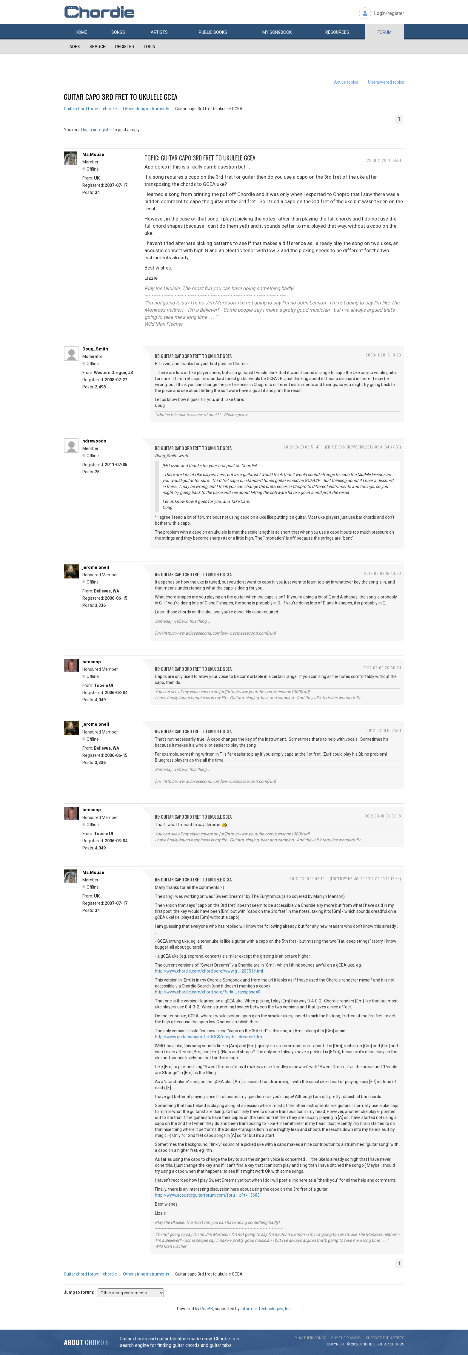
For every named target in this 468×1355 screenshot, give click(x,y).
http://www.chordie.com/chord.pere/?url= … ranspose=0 (207, 992)
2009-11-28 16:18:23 (383, 354)
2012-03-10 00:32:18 (383, 815)
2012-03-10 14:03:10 (307, 878)
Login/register (389, 13)
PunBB (206, 1308)
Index (74, 46)
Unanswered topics (386, 82)
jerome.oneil (95, 567)
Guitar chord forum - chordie (90, 108)
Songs (118, 32)
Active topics (346, 82)
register (105, 129)
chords (397, 1344)
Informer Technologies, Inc (265, 1308)
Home (81, 32)
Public (213, 32)
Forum (385, 32)
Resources (337, 32)
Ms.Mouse (93, 154)
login (87, 129)
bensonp (91, 662)
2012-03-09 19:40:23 (382, 573)
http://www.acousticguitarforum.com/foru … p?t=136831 (208, 1195)
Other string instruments (146, 108)
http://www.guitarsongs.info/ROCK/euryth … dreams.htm (208, 1036)
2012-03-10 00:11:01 (384, 730)
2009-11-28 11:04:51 (384, 160)
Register (124, 46)
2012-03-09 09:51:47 (302, 446)
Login (149, 46)
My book (277, 32)
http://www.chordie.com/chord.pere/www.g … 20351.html (209, 971)
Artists (159, 32)
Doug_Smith (95, 349)
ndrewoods (94, 441)
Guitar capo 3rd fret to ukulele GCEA (121, 96)
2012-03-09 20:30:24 (382, 667)
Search (98, 46)
